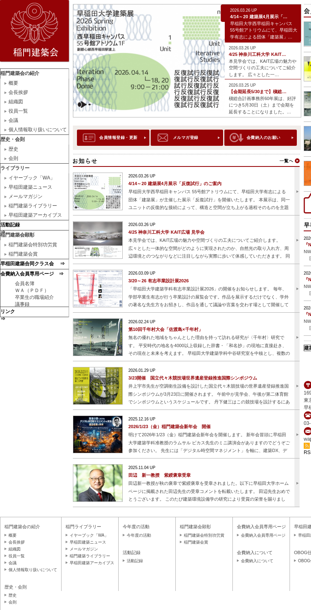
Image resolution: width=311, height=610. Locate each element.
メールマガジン (26, 196)
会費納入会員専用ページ (263, 535)
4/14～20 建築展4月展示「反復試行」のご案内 (175, 183)
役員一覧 (18, 111)
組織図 (16, 102)
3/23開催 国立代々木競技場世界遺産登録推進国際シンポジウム (192, 377)
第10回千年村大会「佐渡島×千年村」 (165, 329)
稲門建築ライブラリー (33, 206)
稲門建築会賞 (23, 254)
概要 (13, 83)
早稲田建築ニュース (30, 187)
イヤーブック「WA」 (32, 178)
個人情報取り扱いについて (38, 129)
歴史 (13, 149)
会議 (13, 120)
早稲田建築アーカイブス (35, 215)
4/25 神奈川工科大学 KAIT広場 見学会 (166, 232)
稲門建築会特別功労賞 (33, 244)
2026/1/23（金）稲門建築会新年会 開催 (169, 426)
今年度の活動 (139, 535)
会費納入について (257, 561)
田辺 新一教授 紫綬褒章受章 (159, 475)
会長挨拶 (18, 92)
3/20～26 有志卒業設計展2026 (158, 280)
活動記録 (135, 561)
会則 (13, 158)
